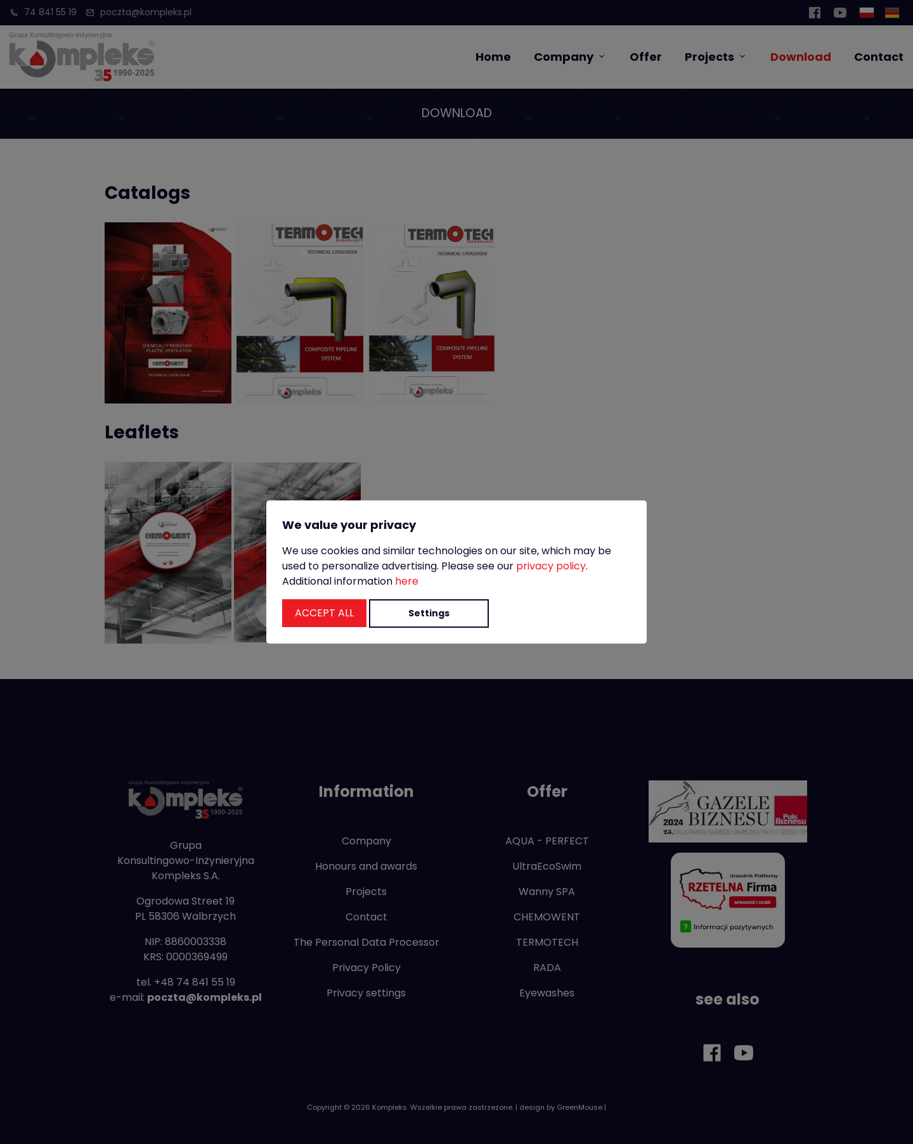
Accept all (324, 613)
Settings (429, 613)
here (406, 581)
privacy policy (551, 566)
